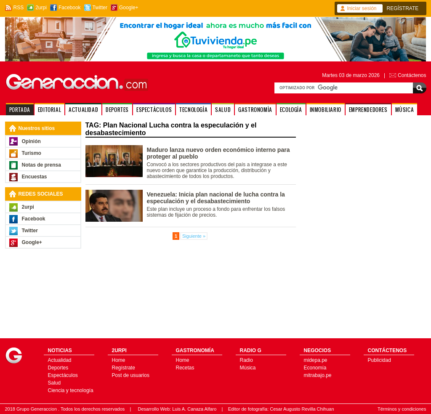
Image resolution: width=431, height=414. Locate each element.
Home (118, 360)
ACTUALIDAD (83, 109)
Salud (54, 383)
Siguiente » (193, 236)
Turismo (31, 153)
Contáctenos (412, 75)
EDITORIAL (49, 109)
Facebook (70, 8)
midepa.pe (315, 360)
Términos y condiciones (402, 408)
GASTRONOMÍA (255, 109)
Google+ (128, 8)
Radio (246, 360)
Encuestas (34, 177)
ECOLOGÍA (291, 109)
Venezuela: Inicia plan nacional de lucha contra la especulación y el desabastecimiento (216, 197)
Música (248, 368)
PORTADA (19, 109)
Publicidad (379, 360)
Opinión (31, 141)
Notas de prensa (41, 165)
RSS (18, 8)
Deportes (58, 368)
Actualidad (60, 360)
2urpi (41, 8)
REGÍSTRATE (403, 8)
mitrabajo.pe (318, 375)
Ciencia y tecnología (70, 390)
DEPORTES (117, 109)
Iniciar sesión (362, 8)
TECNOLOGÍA (193, 109)
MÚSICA (404, 109)
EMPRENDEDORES (368, 109)
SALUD (223, 109)
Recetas (185, 368)
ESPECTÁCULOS (154, 109)
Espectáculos (63, 375)
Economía (315, 368)
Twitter (100, 8)
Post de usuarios (130, 375)
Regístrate (123, 368)
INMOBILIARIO (325, 109)
